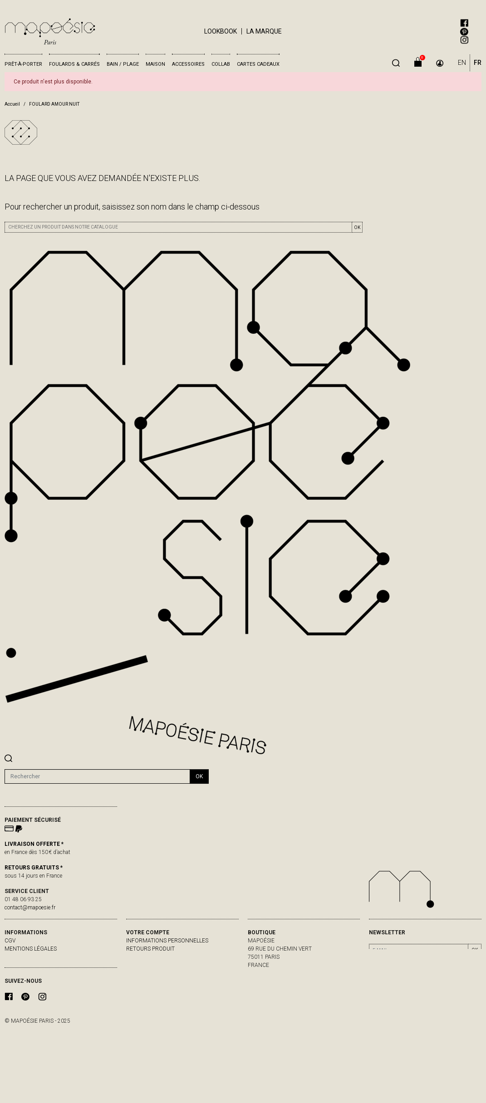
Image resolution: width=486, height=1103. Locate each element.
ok (199, 776)
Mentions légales (31, 949)
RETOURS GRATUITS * (34, 867)
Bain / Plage (123, 64)
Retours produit (150, 949)
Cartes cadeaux (258, 64)
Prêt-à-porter (23, 64)
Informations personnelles (167, 940)
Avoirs (135, 965)
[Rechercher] (97, 776)
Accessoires (188, 64)
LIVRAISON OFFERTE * (34, 844)
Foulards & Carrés (74, 64)
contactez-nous (29, 965)
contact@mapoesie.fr (30, 907)
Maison (155, 64)
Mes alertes (144, 981)
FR (477, 62)
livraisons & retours (35, 957)
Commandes (144, 957)
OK (357, 227)
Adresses (139, 973)
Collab (220, 64)
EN (462, 62)
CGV (10, 940)
